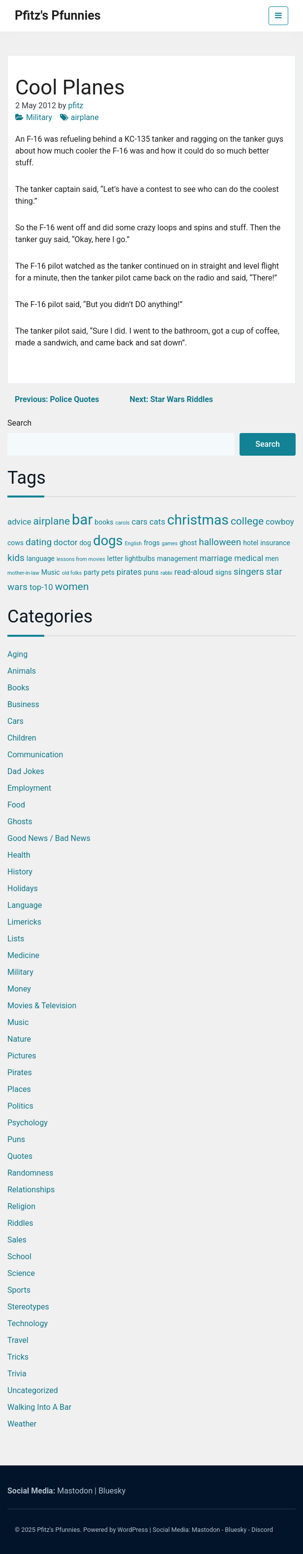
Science (21, 1273)
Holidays (22, 888)
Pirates (19, 1072)
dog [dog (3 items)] (85, 543)
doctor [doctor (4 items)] (65, 542)
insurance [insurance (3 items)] (275, 543)
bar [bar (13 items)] (82, 519)
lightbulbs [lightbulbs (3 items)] (140, 558)
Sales (17, 1239)
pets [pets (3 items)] (108, 572)
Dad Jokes (25, 771)
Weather (21, 1424)
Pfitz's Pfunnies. (59, 1529)
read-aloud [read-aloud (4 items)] (193, 572)
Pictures (21, 1055)
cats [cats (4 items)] (157, 522)
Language (24, 905)
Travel (18, 1340)
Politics (20, 1106)
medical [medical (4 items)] (248, 558)
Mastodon (74, 1490)
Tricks (18, 1357)
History (19, 871)
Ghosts (19, 821)
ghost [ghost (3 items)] (188, 543)
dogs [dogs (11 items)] (108, 541)
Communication (35, 754)
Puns (16, 1139)
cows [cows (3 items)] (15, 543)
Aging (17, 654)
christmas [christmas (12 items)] (198, 520)
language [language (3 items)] (41, 558)
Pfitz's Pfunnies (58, 15)
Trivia (17, 1373)
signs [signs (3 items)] (223, 572)
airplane (85, 117)
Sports (18, 1290)
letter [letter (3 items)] (115, 558)
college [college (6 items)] (247, 521)
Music (18, 1022)
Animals (21, 671)
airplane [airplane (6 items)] (51, 521)
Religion (21, 1206)
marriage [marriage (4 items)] (215, 558)
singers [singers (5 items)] (249, 571)
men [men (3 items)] (271, 558)
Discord (262, 1529)
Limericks (24, 922)
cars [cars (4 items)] (140, 522)
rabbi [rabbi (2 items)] (167, 573)
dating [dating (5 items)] (39, 542)
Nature (19, 1039)
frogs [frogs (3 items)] (152, 543)
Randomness (30, 1173)
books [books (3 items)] (103, 522)
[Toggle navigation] (278, 15)
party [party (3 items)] (91, 572)
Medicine (23, 955)
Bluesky (111, 1490)
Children (21, 738)
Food (16, 804)
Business (23, 704)
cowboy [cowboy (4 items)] (280, 522)
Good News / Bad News (49, 838)
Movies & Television (41, 1005)
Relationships (31, 1189)
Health (18, 855)
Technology (27, 1323)
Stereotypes (28, 1306)
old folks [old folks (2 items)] (72, 573)
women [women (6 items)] (72, 586)
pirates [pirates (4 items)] (129, 572)
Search (19, 423)
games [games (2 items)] (170, 543)
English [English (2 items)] (133, 543)
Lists (15, 938)
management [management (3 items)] (177, 558)
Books (18, 687)
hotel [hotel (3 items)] (250, 543)
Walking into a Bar (39, 1407)
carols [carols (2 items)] (122, 523)
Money (19, 989)
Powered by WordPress (115, 1529)
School (19, 1256)
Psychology (27, 1122)
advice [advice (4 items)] (19, 522)
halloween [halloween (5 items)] (220, 542)
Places (19, 1089)
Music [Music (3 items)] (50, 572)
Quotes (19, 1156)
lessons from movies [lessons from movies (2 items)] (81, 559)
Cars (15, 721)
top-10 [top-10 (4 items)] (41, 587)
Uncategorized (32, 1390)
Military (39, 117)
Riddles (20, 1223)
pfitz (75, 105)
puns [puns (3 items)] (151, 572)
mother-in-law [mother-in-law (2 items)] (23, 573)
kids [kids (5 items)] (16, 557)
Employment (29, 788)
